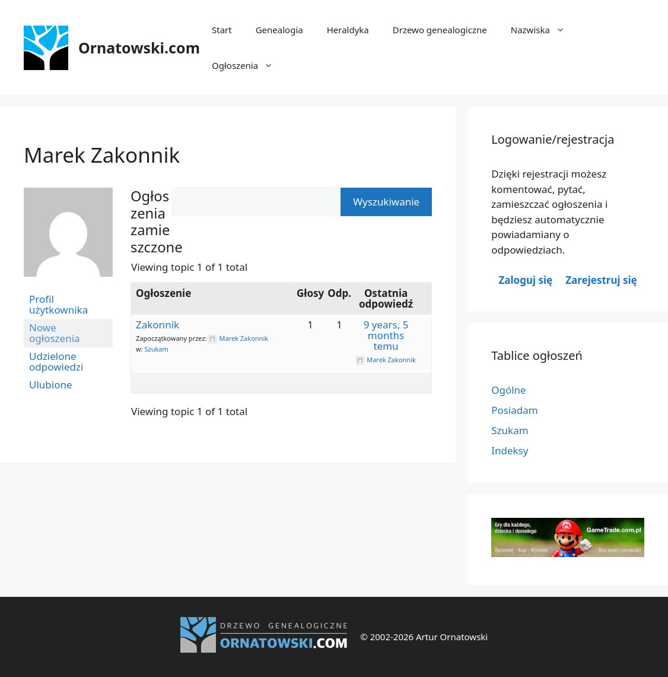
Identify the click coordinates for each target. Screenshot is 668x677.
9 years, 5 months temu (386, 335)
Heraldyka (348, 30)
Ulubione (50, 384)
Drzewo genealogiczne (440, 30)
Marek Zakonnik (102, 155)
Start (222, 30)
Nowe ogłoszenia (54, 333)
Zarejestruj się (601, 280)
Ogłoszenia (248, 65)
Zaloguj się (526, 280)
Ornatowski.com (139, 47)
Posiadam (514, 410)
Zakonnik (157, 324)
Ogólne (508, 390)
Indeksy (509, 450)
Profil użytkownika (58, 304)
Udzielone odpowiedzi (56, 361)
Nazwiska (544, 30)
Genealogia (279, 30)
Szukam (156, 348)
